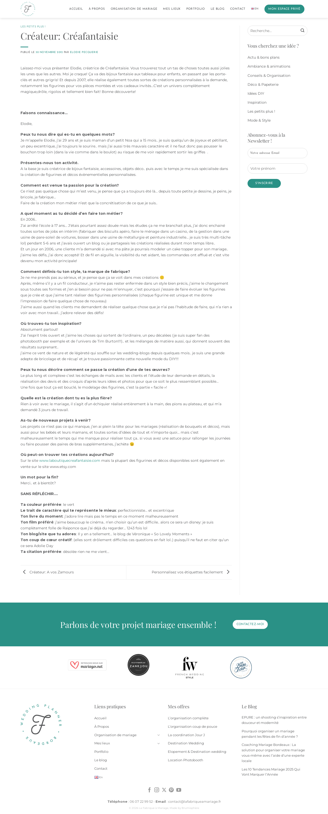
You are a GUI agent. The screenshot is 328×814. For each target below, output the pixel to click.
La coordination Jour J (186, 735)
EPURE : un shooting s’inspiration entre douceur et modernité (274, 720)
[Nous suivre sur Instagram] (156, 790)
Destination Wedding (186, 743)
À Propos (97, 8)
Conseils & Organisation (269, 75)
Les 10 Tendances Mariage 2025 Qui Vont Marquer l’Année (271, 772)
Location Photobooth (185, 760)
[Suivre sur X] (164, 790)
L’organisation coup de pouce (192, 726)
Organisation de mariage (134, 8)
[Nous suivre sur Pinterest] (171, 790)
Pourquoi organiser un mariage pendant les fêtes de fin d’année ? (270, 733)
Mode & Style (259, 120)
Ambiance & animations (269, 66)
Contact (237, 8)
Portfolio (195, 8)
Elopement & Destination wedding (197, 751)
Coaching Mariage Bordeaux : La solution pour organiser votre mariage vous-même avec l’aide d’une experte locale (273, 753)
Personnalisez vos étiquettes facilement (192, 572)
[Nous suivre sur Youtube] (178, 790)
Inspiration (257, 102)
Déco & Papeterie (263, 84)
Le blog (217, 8)
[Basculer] (158, 734)
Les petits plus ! (33, 26)
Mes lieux (171, 8)
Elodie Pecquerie (84, 52)
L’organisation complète (188, 718)
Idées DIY (256, 93)
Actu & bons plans (264, 57)
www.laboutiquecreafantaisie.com (69, 460)
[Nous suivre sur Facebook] (149, 790)
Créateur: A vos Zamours (47, 572)
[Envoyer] (302, 31)
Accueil (76, 8)
